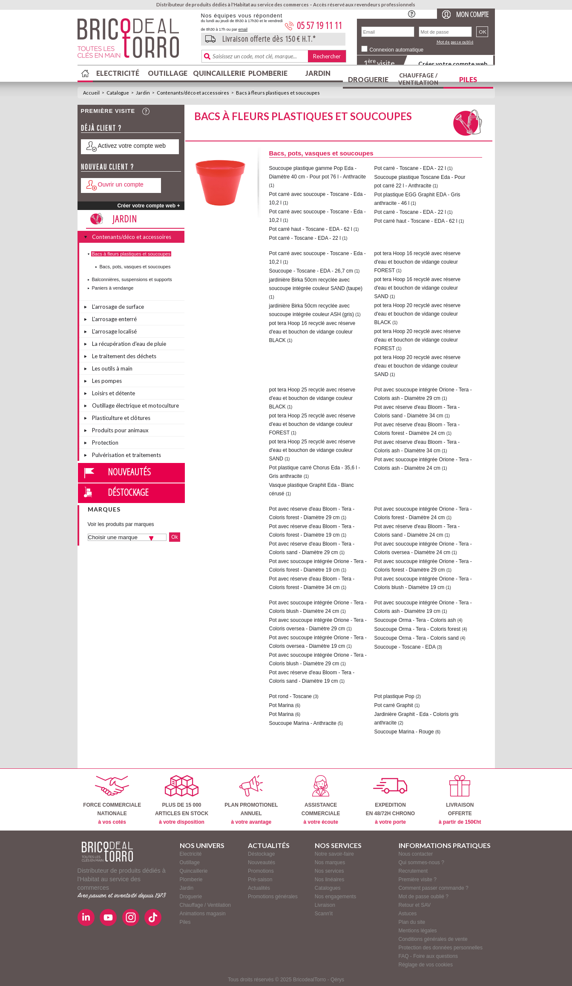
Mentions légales (418, 931)
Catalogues (328, 888)
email (243, 29)
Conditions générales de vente (433, 939)
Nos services (329, 871)
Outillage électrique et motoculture (135, 405)
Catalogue (117, 92)
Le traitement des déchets (124, 356)
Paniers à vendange (113, 287)
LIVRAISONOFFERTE (460, 800)
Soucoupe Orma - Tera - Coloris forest (417, 629)
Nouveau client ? (107, 167)
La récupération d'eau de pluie (129, 343)
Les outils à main (112, 368)
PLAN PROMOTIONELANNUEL (251, 800)
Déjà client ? (101, 128)
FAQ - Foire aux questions (428, 956)
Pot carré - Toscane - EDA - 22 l (305, 238)
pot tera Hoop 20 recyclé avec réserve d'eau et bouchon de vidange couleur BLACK (417, 313)
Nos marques (330, 862)
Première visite (108, 111)
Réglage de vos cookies (426, 965)
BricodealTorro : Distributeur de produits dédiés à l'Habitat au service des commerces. (136, 40)
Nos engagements (335, 897)
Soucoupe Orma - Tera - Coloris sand (416, 638)
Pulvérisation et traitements (126, 454)
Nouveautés (129, 471)
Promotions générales (273, 897)
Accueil (91, 92)
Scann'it (324, 914)
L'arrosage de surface (118, 306)
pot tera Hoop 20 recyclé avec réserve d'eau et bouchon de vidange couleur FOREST (417, 339)
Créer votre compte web (452, 63)
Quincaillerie (218, 73)
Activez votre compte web (132, 145)
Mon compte (472, 14)
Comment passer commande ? (434, 888)
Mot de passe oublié (455, 42)
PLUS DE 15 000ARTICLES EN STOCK (181, 800)
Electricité (117, 73)
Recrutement (413, 871)
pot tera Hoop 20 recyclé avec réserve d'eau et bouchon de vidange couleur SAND (417, 365)
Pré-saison (260, 880)
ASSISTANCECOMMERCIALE (321, 800)
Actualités (259, 888)
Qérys (337, 980)
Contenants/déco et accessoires (193, 92)
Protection (105, 442)
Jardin (318, 73)
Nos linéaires (329, 880)
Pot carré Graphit (393, 705)
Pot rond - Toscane (290, 696)
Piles (468, 79)
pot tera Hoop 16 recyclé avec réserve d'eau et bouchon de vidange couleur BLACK (312, 331)
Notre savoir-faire (334, 854)
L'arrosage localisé (114, 331)
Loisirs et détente (113, 393)
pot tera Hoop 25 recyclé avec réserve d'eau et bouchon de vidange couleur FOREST (312, 424)
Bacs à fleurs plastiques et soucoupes (278, 92)
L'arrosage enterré (114, 319)
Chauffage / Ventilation (418, 79)
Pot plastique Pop (394, 696)
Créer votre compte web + (148, 206)
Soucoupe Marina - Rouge (404, 732)
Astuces (408, 914)
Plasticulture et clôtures (121, 417)
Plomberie (267, 73)
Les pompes (107, 380)
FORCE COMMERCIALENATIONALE (112, 800)
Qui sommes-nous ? (421, 862)
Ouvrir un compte (121, 184)
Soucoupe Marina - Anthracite (302, 723)
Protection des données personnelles (441, 948)
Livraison (325, 905)
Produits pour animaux (120, 430)
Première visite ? (418, 880)
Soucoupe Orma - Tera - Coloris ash (415, 620)
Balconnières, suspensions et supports (132, 279)
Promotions (261, 871)
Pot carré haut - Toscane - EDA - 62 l (310, 229)
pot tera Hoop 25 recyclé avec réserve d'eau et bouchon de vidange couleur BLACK (312, 398)
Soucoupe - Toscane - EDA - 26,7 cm (311, 271)
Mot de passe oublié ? (423, 897)
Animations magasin (203, 914)
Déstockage (128, 492)
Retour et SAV (415, 905)
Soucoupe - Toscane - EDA (405, 647)
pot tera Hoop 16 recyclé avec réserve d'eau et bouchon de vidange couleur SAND (417, 287)
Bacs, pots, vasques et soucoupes (135, 266)
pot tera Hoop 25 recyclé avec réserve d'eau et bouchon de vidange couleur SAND (312, 450)
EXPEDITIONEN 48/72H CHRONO (390, 800)
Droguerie (368, 79)
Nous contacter (416, 854)
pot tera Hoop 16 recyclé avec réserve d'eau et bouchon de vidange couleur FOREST (417, 261)
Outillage (167, 73)
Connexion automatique (397, 50)
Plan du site (412, 922)
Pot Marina (281, 705)
